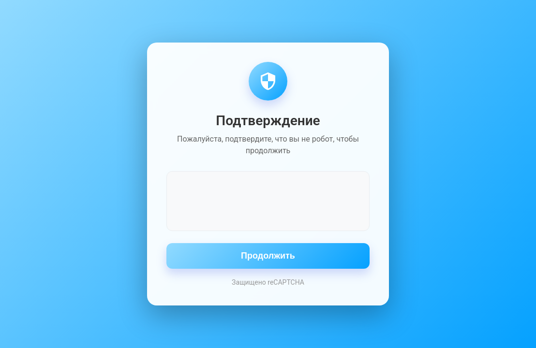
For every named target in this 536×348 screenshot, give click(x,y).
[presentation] (268, 200)
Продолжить (268, 256)
